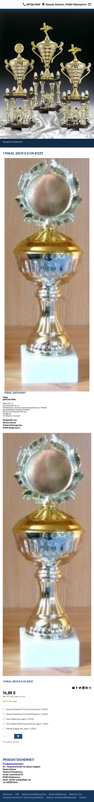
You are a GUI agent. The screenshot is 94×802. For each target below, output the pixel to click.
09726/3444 (31, 4)
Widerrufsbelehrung (57, 794)
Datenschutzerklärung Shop (34, 794)
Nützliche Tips (75, 794)
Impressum (7, 794)
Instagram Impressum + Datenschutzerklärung (23, 797)
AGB (17, 794)
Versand (22, 696)
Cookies (82, 797)
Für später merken (11, 742)
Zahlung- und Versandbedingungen (61, 797)
